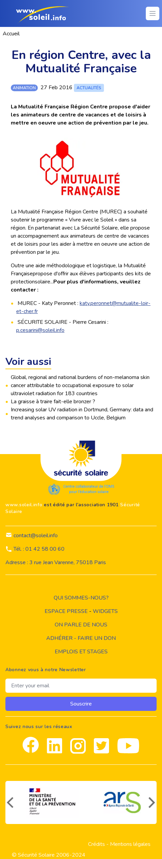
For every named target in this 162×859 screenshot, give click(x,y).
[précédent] (9, 802)
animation (24, 88)
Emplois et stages (81, 651)
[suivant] (152, 802)
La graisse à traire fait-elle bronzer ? (53, 401)
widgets (105, 611)
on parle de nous (81, 624)
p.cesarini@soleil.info (40, 330)
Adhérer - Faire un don (81, 638)
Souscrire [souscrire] (81, 704)
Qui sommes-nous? (81, 598)
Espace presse (66, 611)
